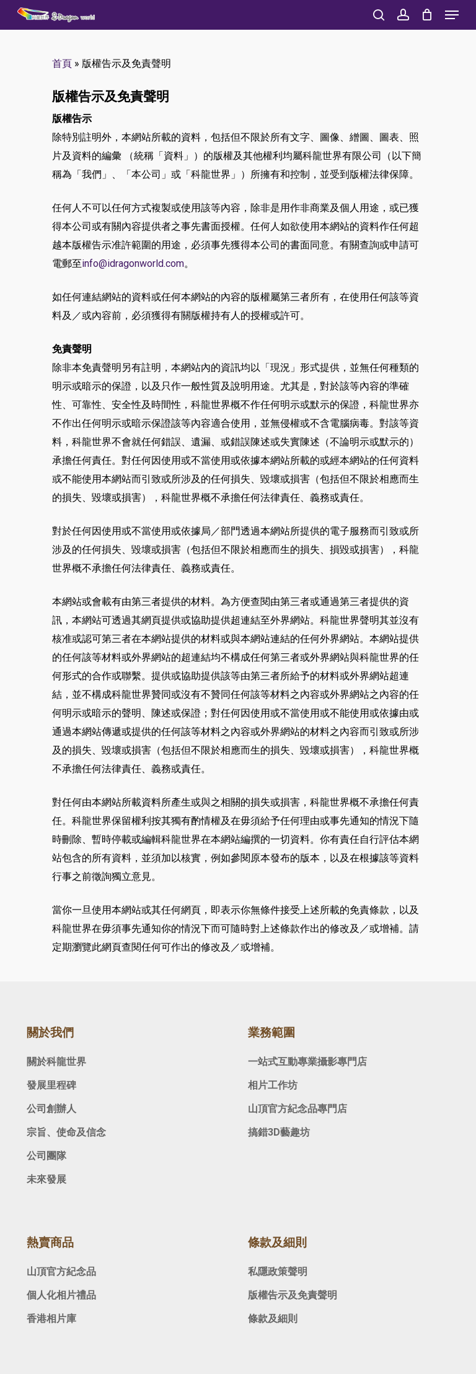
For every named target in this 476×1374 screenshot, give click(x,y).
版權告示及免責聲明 (292, 1295)
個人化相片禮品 (61, 1295)
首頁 (62, 63)
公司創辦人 (51, 1109)
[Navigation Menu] (452, 15)
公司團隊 (46, 1156)
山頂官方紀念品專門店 (297, 1109)
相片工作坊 (273, 1085)
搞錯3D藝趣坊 (279, 1132)
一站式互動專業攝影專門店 (307, 1061)
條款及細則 (273, 1318)
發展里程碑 (51, 1085)
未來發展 (46, 1179)
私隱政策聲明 (277, 1271)
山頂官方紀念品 (61, 1271)
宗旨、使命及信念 (66, 1132)
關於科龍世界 (56, 1061)
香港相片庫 (51, 1318)
